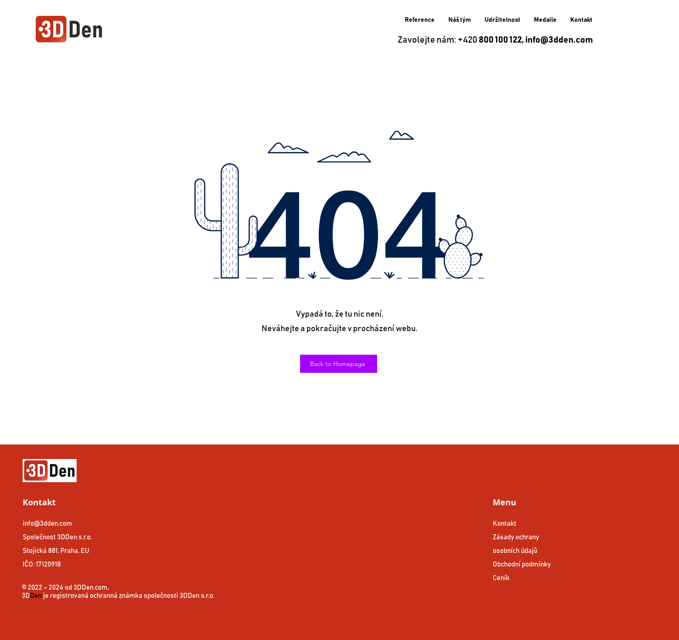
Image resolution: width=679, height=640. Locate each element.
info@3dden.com (559, 39)
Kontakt (504, 523)
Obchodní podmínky (522, 564)
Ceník (501, 578)
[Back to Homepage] (338, 364)
